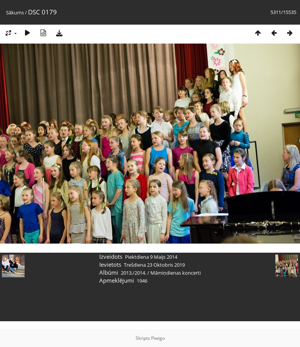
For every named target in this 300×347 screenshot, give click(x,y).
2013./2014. (133, 272)
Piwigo (158, 338)
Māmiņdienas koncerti (175, 272)
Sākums (15, 12)
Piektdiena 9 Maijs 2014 (151, 256)
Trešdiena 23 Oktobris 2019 (154, 264)
